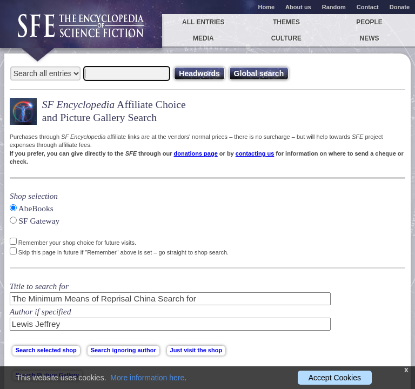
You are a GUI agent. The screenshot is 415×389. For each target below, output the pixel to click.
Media (203, 38)
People (369, 22)
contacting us (255, 153)
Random (334, 7)
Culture (286, 38)
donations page (195, 153)
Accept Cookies (335, 377)
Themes (286, 22)
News (369, 38)
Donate (400, 7)
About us (298, 7)
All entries (203, 22)
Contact (368, 7)
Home (266, 7)
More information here (147, 377)
